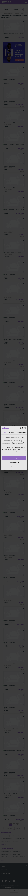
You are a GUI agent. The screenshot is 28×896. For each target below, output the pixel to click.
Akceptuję (14, 458)
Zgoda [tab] (4, 432)
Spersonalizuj (14, 462)
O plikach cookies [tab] (21, 432)
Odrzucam (14, 466)
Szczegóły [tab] (11, 432)
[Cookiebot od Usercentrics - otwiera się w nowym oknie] (20, 428)
